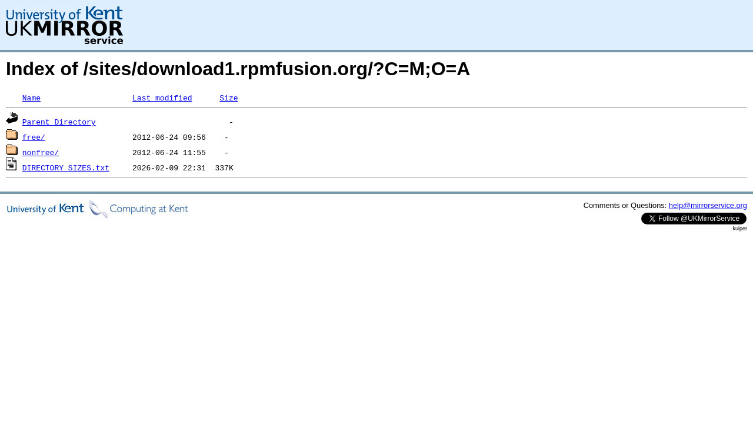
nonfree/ (40, 152)
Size (228, 97)
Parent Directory (59, 121)
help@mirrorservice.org (708, 205)
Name (31, 97)
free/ (33, 137)
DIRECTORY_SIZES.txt (65, 167)
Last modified (162, 97)
